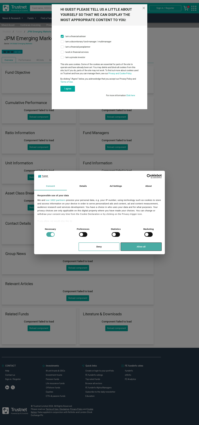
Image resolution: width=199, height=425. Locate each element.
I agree (67, 88)
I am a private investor (75, 57)
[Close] (143, 8)
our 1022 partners (56, 200)
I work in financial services (77, 52)
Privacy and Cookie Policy (120, 73)
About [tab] (148, 186)
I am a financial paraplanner (77, 46)
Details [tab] (83, 186)
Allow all (141, 246)
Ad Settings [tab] (116, 186)
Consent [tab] (50, 186)
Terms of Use (66, 82)
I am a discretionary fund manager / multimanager (88, 41)
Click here (130, 95)
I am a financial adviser (75, 36)
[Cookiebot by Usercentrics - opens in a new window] (149, 176)
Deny (99, 246)
